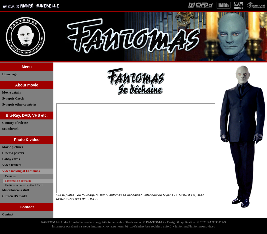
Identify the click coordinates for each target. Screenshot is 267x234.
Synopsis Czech (13, 98)
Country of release (15, 123)
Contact (7, 214)
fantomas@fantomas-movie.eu (195, 226)
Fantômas (11, 176)
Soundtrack (10, 129)
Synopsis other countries (19, 104)
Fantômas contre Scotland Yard (23, 185)
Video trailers (11, 165)
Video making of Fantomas (21, 171)
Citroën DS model (14, 196)
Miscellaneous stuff (15, 190)
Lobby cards (11, 159)
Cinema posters (13, 153)
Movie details (11, 92)
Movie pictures (12, 147)
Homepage (9, 74)
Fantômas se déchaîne (18, 180)
